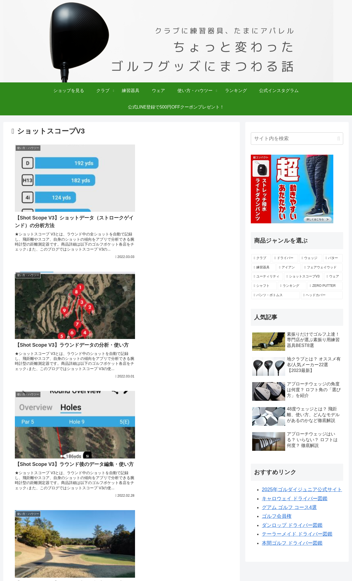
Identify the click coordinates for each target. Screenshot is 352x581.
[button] (338, 138)
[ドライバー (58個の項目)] (285, 258)
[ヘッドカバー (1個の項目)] (322, 295)
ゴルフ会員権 (277, 516)
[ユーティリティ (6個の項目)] (267, 277)
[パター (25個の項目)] (333, 258)
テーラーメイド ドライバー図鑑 (297, 534)
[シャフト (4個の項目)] (264, 286)
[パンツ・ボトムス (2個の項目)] (275, 295)
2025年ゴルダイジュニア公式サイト (302, 489)
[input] (297, 138)
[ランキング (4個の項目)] (292, 286)
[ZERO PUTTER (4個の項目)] (325, 286)
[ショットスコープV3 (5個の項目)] (303, 277)
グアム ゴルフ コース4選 (289, 507)
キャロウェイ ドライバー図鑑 (295, 498)
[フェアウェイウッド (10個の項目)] (322, 267)
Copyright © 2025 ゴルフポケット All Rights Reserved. (176, 573)
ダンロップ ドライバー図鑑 (292, 525)
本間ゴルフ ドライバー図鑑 (292, 543)
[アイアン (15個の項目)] (289, 267)
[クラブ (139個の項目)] (261, 258)
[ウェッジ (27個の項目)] (310, 258)
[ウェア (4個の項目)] (333, 277)
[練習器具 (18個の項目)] (263, 267)
